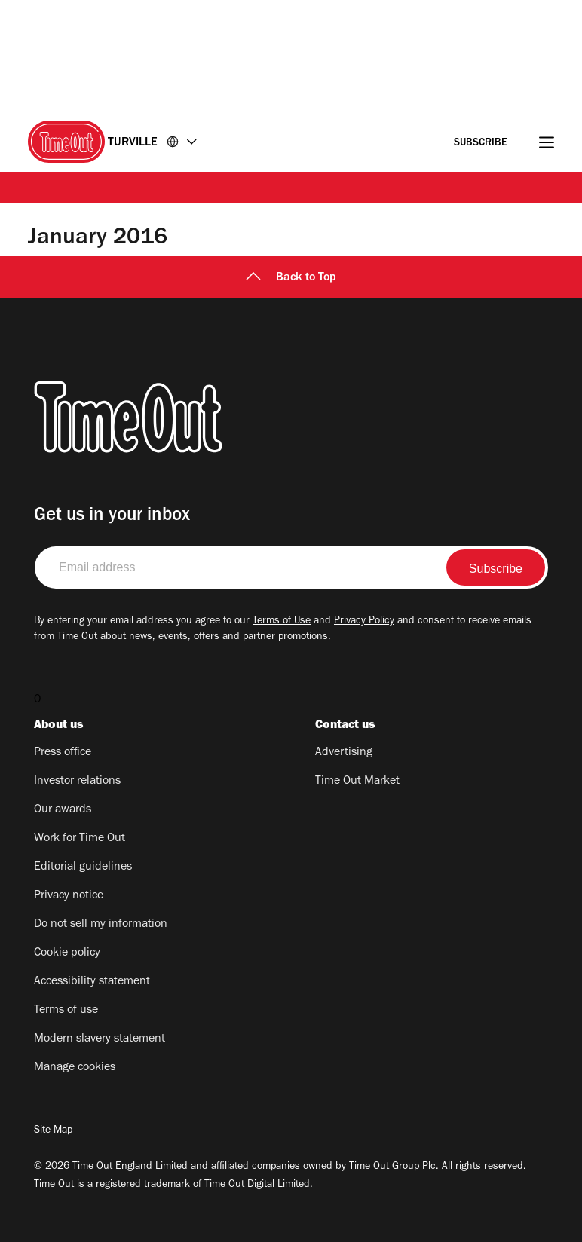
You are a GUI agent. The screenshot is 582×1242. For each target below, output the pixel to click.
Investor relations (77, 781)
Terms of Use (282, 621)
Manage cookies (74, 1068)
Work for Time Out (79, 839)
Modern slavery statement (99, 1039)
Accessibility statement (92, 982)
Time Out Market (357, 781)
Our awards (62, 810)
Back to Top (291, 278)
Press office (62, 753)
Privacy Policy (364, 621)
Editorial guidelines (83, 867)
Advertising (343, 753)
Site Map (53, 1131)
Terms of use (66, 1011)
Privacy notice (68, 896)
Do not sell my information (100, 925)
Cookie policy (67, 953)
